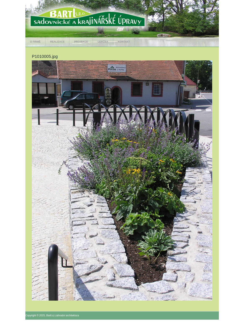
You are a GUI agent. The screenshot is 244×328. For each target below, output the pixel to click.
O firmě (35, 41)
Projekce (81, 41)
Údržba (103, 41)
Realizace (57, 41)
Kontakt (124, 41)
